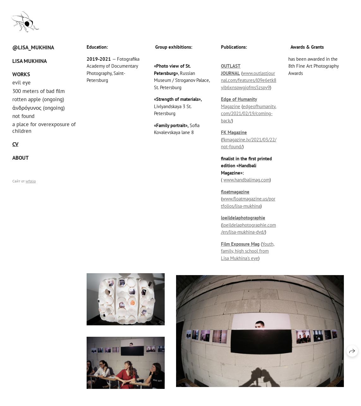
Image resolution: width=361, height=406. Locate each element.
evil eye (21, 82)
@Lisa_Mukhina (33, 47)
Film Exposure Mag (240, 244)
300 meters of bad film (38, 91)
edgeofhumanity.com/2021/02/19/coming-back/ (248, 113)
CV (15, 144)
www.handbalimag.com (246, 180)
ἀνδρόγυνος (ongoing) (38, 107)
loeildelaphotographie (243, 218)
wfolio (31, 181)
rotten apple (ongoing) (38, 99)
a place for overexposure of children (44, 127)
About (20, 157)
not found (23, 116)
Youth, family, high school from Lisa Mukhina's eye (247, 251)
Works (21, 74)
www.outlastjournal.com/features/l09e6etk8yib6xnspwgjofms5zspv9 (248, 80)
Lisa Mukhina (29, 61)
